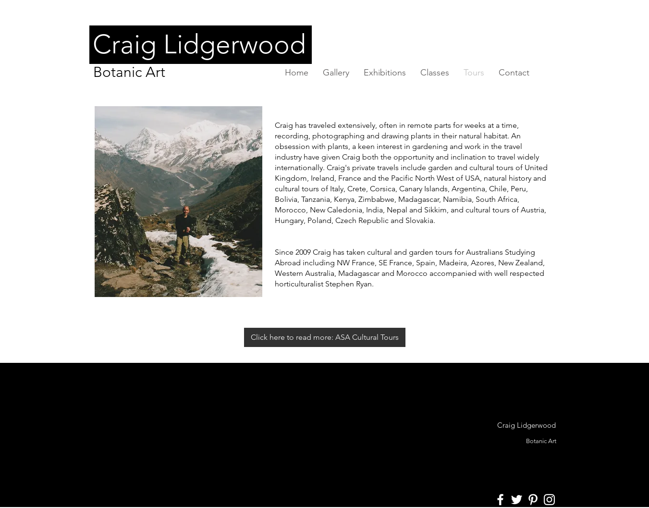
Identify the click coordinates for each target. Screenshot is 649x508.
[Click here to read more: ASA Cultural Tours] (324, 337)
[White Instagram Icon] (549, 499)
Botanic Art (129, 72)
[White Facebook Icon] (500, 499)
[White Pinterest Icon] (533, 499)
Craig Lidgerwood (526, 425)
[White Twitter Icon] (516, 499)
